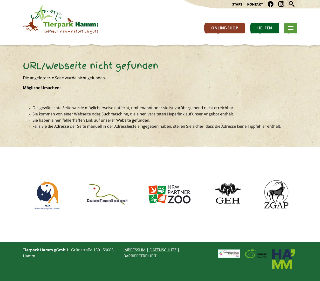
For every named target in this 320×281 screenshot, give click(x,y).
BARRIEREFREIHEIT (140, 256)
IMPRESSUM (134, 250)
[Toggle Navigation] (290, 28)
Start (236, 4)
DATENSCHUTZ (162, 250)
